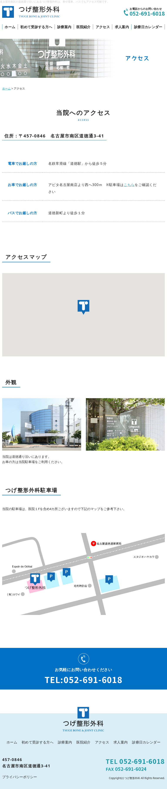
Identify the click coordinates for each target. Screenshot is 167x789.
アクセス (103, 26)
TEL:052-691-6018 (83, 679)
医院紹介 (83, 26)
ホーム (10, 26)
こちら (129, 184)
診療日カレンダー (148, 26)
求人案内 (122, 26)
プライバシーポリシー (19, 776)
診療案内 (64, 26)
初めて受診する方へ (36, 26)
